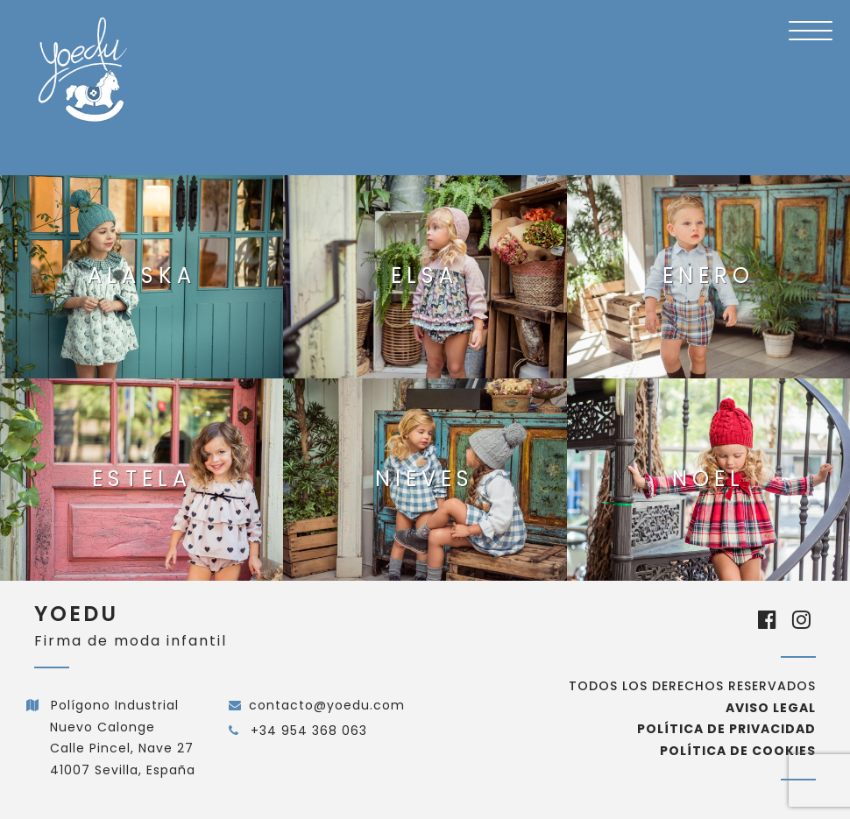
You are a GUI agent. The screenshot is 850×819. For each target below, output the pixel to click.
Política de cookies (738, 750)
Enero (708, 275)
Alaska (142, 275)
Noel (708, 478)
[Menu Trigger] (810, 31)
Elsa (424, 275)
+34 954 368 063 (306, 730)
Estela (142, 478)
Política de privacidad (726, 729)
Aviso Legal (771, 708)
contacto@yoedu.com (327, 705)
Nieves (424, 478)
